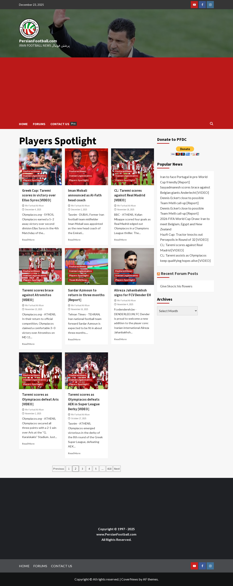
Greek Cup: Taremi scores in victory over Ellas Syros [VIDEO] (39, 195)
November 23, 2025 (33, 309)
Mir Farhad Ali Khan (34, 205)
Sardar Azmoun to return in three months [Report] (86, 295)
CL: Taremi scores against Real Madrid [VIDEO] (129, 195)
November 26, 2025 (125, 209)
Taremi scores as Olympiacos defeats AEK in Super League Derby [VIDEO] (84, 401)
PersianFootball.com (38, 40)
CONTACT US (63, 124)
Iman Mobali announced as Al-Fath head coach (85, 195)
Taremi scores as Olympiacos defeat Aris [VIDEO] (40, 399)
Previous (58, 469)
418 (109, 469)
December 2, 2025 (79, 209)
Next (117, 469)
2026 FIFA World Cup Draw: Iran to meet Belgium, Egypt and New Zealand (185, 224)
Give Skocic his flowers (176, 286)
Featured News (31, 171)
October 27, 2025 (78, 418)
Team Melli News (78, 280)
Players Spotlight (33, 180)
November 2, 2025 (33, 413)
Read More (28, 239)
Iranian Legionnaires (34, 175)
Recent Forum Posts (179, 273)
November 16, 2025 (79, 309)
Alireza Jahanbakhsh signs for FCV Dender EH (132, 292)
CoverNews (129, 579)
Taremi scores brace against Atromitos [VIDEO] (38, 295)
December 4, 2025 (33, 209)
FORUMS (39, 124)
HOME (23, 124)
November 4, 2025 (125, 304)
